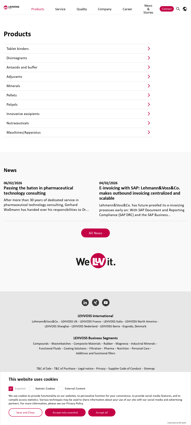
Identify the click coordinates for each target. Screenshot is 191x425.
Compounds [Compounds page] (41, 343)
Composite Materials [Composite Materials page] (87, 343)
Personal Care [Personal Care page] (141, 348)
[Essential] (11, 388)
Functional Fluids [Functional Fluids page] (50, 348)
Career (103, 7)
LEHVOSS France (90, 321)
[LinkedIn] (85, 302)
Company (89, 7)
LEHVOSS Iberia (110, 326)
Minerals (13, 86)
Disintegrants (17, 58)
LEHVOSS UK (69, 321)
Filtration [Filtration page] (95, 348)
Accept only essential (65, 412)
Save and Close (25, 412)
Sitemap (149, 368)
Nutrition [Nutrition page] (123, 348)
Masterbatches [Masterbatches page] (61, 343)
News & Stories (121, 7)
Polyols (12, 104)
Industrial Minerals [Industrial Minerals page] (143, 343)
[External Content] (61, 388)
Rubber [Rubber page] (109, 343)
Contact (167, 7)
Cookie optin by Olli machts (176, 423)
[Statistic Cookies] (31, 388)
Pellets (12, 95)
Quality (74, 7)
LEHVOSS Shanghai (57, 326)
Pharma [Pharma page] (109, 348)
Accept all (102, 412)
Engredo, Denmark (134, 326)
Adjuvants (14, 76)
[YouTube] (106, 302)
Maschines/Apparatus (24, 132)
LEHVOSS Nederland (85, 326)
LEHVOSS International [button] (95, 316)
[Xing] (95, 302)
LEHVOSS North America (141, 321)
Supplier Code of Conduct (125, 368)
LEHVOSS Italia (113, 321)
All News (95, 233)
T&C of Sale (44, 368)
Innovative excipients (23, 114)
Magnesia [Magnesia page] (122, 343)
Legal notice (86, 368)
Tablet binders (18, 49)
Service (60, 7)
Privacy (101, 368)
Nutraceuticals (18, 123)
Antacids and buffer (22, 67)
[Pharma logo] (18, 7)
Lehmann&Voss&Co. (45, 321)
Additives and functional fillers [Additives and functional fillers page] (95, 353)
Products (46, 7)
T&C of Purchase (65, 368)
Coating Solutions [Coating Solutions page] (75, 348)
